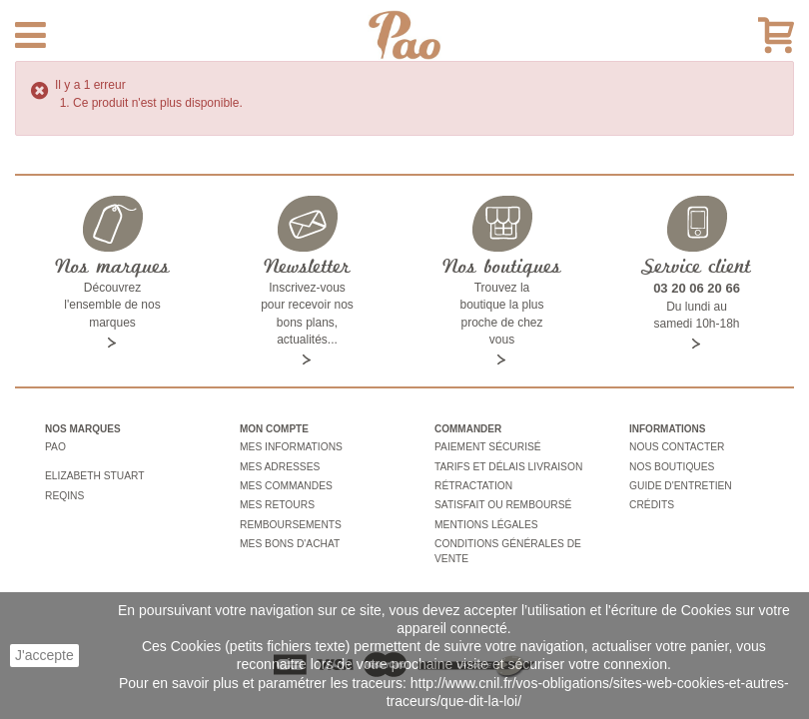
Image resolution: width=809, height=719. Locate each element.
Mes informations (290, 446)
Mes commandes (285, 482)
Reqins (64, 490)
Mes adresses (279, 464)
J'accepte (44, 655)
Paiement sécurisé (486, 446)
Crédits (651, 501)
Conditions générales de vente (505, 544)
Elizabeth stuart (93, 472)
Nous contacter (675, 446)
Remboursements (289, 519)
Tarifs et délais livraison (506, 464)
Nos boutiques (670, 464)
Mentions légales (484, 519)
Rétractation (472, 482)
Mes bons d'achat (289, 537)
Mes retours (276, 501)
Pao (55, 446)
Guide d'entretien (679, 482)
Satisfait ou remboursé (501, 501)
